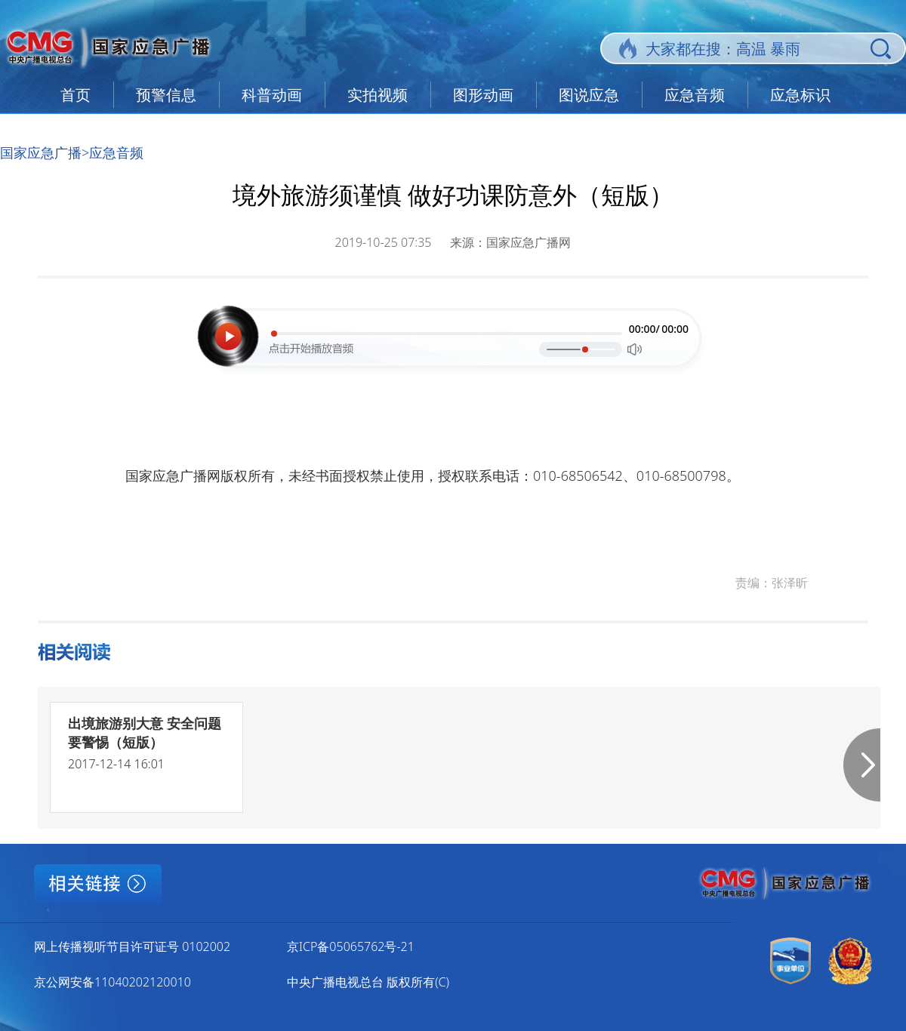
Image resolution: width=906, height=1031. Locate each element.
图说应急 (589, 95)
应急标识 (800, 95)
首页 (75, 95)
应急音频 (694, 95)
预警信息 (166, 95)
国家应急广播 (41, 152)
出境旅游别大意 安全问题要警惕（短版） (144, 732)
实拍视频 (377, 95)
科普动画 (272, 95)
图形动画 (483, 95)
